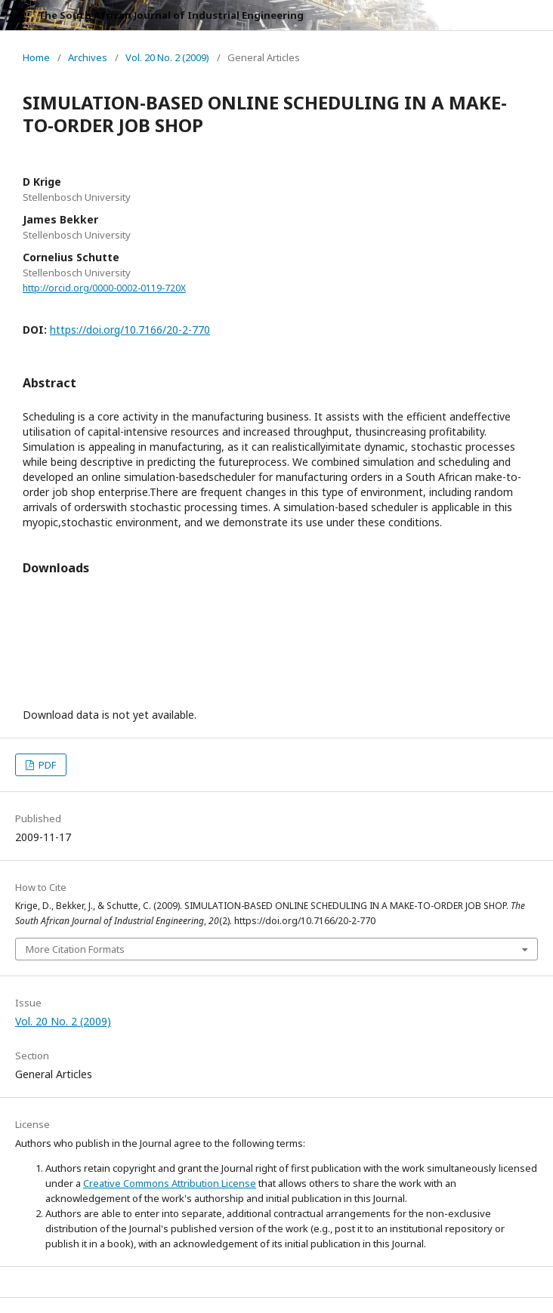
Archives (87, 57)
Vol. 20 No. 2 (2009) (167, 57)
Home (36, 57)
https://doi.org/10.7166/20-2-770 (130, 329)
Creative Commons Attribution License (169, 1183)
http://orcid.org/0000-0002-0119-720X (104, 288)
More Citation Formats (75, 949)
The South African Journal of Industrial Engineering (171, 15)
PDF (46, 765)
